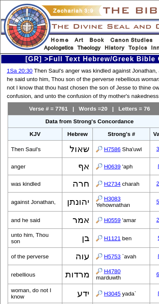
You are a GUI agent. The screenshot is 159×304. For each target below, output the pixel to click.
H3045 (112, 293)
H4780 (112, 271)
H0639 (112, 166)
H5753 (112, 256)
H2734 (112, 184)
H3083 (112, 198)
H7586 (112, 149)
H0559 (112, 220)
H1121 (112, 238)
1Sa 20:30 (20, 71)
